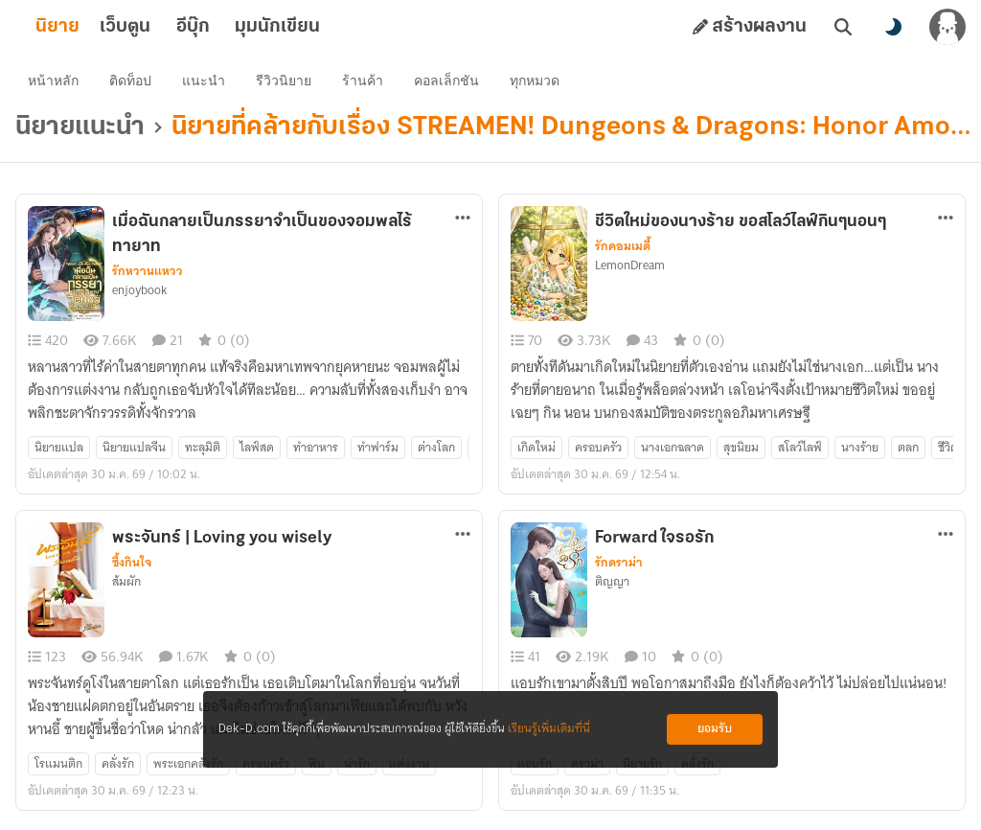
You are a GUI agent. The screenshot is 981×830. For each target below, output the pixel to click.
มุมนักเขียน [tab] (308, 26)
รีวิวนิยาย (286, 82)
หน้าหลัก (56, 82)
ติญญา (612, 585)
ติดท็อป (133, 82)
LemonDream (630, 269)
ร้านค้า (365, 82)
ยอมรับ (714, 729)
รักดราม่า (619, 566)
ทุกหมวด (537, 82)
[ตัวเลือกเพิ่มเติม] (462, 221)
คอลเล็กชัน (449, 82)
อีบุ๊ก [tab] (223, 26)
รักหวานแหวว (147, 275)
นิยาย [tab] (88, 26)
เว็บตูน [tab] (155, 26)
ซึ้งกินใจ (131, 566)
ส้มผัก (126, 585)
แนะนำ (206, 82)
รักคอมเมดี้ (622, 250)
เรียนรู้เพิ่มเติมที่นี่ (549, 729)
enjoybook (139, 294)
